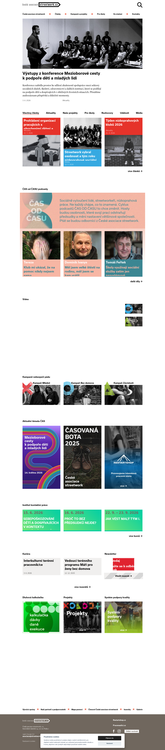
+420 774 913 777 (28, 734)
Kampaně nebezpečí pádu (36, 406)
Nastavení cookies (29, 741)
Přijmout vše (110, 738)
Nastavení (109, 743)
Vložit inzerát (123, 633)
